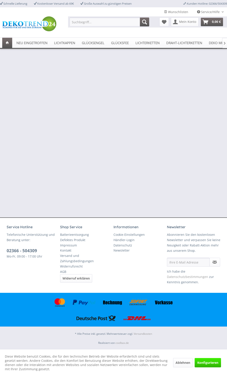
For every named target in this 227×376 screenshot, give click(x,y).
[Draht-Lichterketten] (184, 43)
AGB (63, 272)
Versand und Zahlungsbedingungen (77, 258)
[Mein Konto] (185, 22)
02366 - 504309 (22, 251)
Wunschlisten (176, 12)
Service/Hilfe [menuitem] (209, 12)
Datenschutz (123, 245)
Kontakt (65, 250)
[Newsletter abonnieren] (214, 262)
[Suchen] (144, 22)
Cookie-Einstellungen (129, 234)
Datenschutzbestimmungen (187, 277)
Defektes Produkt (72, 240)
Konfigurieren (207, 362)
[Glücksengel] (93, 43)
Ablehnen (183, 362)
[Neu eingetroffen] (32, 43)
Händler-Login (124, 240)
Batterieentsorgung (74, 234)
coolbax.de (122, 343)
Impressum (68, 245)
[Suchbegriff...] (109, 22)
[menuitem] (109, 22)
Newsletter (122, 250)
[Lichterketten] (147, 43)
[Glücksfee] (120, 43)
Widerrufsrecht (71, 266)
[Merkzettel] (164, 22)
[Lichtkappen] (64, 43)
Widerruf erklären (76, 278)
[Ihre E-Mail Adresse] (188, 262)
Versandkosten (143, 334)
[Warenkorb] (212, 22)
